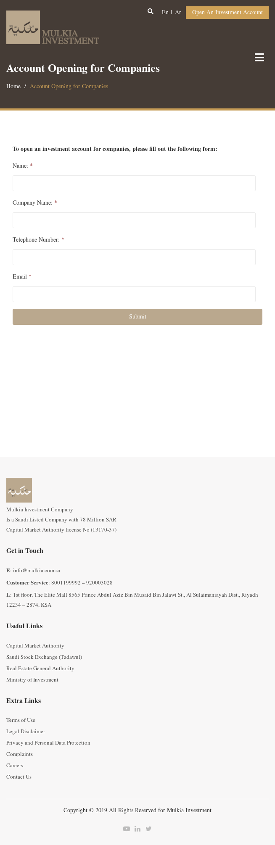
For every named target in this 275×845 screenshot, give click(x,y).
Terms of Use (20, 720)
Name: (23, 166)
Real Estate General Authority (40, 668)
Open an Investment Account (227, 12)
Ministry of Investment (32, 680)
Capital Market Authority (35, 646)
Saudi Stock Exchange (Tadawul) (44, 657)
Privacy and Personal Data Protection (48, 743)
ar (178, 12)
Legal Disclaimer (25, 731)
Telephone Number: (38, 240)
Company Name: (35, 203)
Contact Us (19, 777)
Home (13, 86)
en (165, 12)
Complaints (19, 754)
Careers (14, 765)
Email (22, 277)
